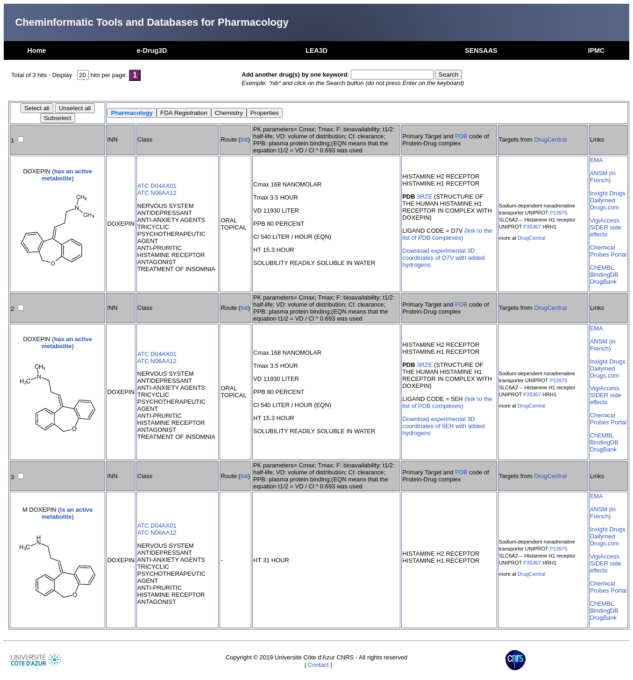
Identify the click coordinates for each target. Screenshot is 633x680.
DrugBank (603, 281)
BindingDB (604, 274)
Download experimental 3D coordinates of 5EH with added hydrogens (443, 426)
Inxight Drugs (608, 193)
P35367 (532, 226)
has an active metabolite (67, 175)
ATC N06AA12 (157, 192)
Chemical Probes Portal (608, 251)
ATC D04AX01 (157, 185)
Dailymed (602, 200)
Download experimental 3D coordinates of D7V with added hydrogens (443, 257)
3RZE (424, 196)
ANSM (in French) (603, 177)
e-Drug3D (152, 50)
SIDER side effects (605, 231)
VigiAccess (604, 220)
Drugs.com (604, 207)
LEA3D (316, 50)
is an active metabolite (67, 513)
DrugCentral (550, 139)
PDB (461, 136)
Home (36, 50)
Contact (318, 664)
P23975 (558, 212)
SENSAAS (481, 50)
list (244, 139)
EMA (596, 160)
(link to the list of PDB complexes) (447, 234)
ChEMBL (602, 267)
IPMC (596, 50)
